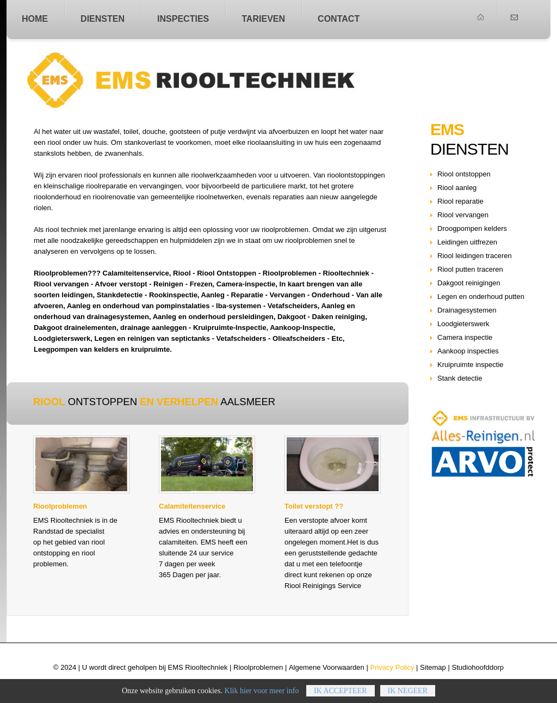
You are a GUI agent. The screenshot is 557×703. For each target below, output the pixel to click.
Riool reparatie (460, 201)
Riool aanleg (456, 188)
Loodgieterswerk (463, 324)
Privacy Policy (392, 667)
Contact (339, 18)
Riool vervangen (462, 215)
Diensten (103, 18)
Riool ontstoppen (217, 80)
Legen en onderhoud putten (480, 296)
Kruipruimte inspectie (470, 364)
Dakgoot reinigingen (468, 283)
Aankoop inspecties (468, 351)
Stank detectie (459, 378)
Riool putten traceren (470, 269)
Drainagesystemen (467, 310)
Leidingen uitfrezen (467, 242)
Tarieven (263, 18)
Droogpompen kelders (472, 228)
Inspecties (183, 18)
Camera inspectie (464, 337)
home (35, 18)
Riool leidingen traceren (474, 256)
